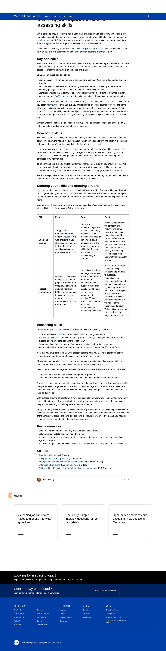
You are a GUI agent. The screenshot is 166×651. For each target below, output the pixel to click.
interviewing (51, 105)
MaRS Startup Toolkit (27, 16)
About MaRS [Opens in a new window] (18, 625)
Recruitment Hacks (47, 455)
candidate (41, 40)
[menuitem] (25, 610)
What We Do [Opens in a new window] (18, 610)
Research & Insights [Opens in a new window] (66, 617)
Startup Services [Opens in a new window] (19, 614)
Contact (86, 606)
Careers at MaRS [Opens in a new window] (42, 625)
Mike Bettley (45, 480)
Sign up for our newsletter (105, 596)
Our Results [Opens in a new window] (63, 621)
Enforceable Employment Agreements (56, 465)
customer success (70, 149)
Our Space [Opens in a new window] (40, 610)
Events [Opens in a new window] (62, 614)
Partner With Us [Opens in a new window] (19, 617)
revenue (68, 237)
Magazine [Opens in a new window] (63, 610)
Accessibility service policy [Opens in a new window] (114, 617)
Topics (47, 16)
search (87, 40)
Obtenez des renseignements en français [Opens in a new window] (116, 621)
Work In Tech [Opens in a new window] (18, 621)
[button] (149, 16)
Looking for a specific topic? (35, 576)
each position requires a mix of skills (86, 48)
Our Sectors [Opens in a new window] (40, 621)
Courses (57, 16)
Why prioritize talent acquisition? (53, 458)
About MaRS (20, 606)
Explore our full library (24, 581)
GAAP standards (62, 96)
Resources (65, 606)
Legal (108, 606)
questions (52, 337)
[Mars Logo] (16, 642)
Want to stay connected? (33, 590)
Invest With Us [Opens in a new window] (41, 617)
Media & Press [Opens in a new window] (87, 617)
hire (62, 334)
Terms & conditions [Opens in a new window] (112, 610)
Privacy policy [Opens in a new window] (110, 614)
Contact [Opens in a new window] (85, 610)
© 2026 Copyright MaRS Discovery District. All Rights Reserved (41, 643)
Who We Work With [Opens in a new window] (43, 614)
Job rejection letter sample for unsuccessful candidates (64, 462)
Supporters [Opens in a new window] (86, 614)
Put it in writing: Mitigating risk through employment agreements (68, 468)
